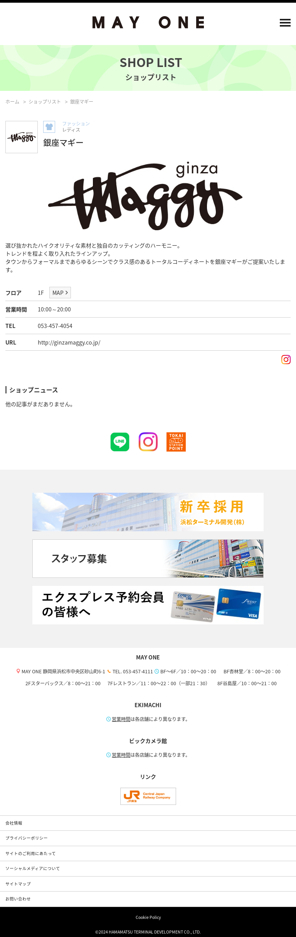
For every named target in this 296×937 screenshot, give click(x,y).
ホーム (12, 101)
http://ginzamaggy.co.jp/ (69, 342)
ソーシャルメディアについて (32, 868)
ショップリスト (45, 101)
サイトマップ (18, 884)
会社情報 (13, 823)
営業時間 (121, 719)
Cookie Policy (148, 917)
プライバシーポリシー (26, 838)
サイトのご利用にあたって (30, 853)
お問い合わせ (18, 899)
